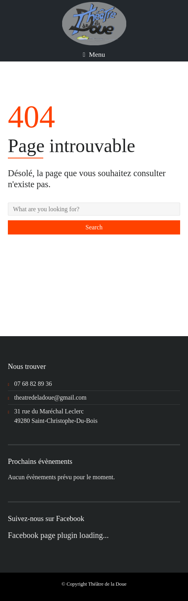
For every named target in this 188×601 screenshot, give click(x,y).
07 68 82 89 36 (33, 383)
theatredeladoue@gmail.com (50, 397)
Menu (94, 54)
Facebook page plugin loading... (58, 535)
